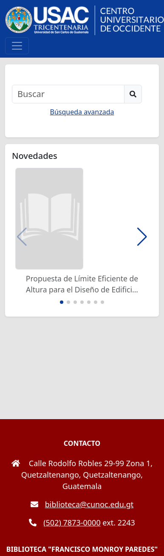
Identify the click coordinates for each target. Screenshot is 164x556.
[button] (142, 237)
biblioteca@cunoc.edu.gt (82, 504)
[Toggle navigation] (17, 45)
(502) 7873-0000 (65, 522)
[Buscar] (68, 94)
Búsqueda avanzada (82, 112)
